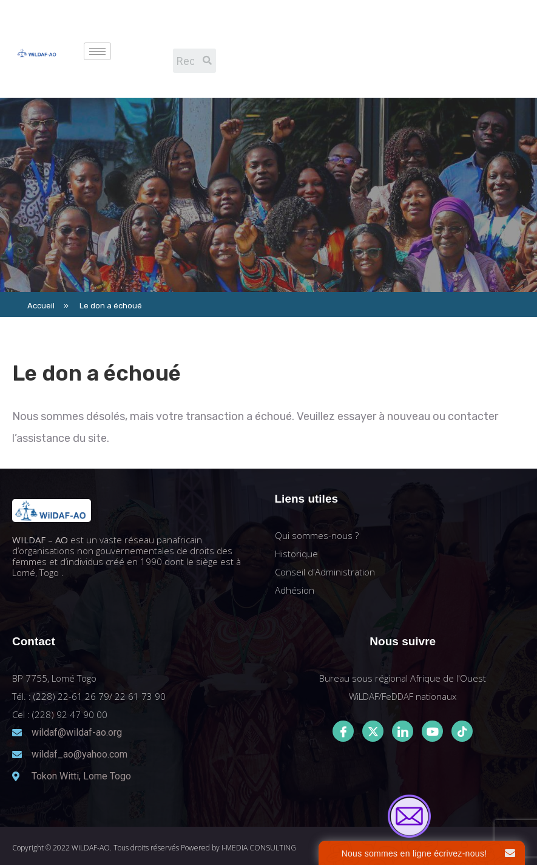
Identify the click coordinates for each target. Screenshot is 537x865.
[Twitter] (372, 731)
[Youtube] (432, 731)
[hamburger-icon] (97, 51)
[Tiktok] (462, 731)
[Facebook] (343, 731)
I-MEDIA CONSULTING (258, 848)
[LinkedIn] (402, 731)
